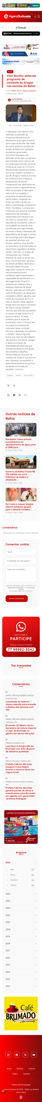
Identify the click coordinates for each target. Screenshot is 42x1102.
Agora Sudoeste (29, 91)
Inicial (9, 1068)
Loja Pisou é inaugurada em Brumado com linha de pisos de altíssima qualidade (20, 749)
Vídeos (15, 1074)
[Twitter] (25, 1055)
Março (22, 875)
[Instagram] (8, 1055)
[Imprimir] (14, 385)
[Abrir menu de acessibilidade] (3, 1091)
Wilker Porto (16, 91)
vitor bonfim (28, 375)
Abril (22, 870)
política (10, 375)
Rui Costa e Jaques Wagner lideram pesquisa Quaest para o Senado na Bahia (20, 507)
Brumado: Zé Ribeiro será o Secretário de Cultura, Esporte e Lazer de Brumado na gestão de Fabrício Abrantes (21, 729)
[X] (19, 395)
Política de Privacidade (15, 587)
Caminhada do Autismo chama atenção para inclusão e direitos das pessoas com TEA (21, 705)
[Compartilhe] (25, 395)
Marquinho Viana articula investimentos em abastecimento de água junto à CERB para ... (21, 443)
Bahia (10, 72)
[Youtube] (34, 1055)
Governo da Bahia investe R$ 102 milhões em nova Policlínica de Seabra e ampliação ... (20, 475)
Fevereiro (22, 880)
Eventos (31, 1068)
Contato (26, 1074)
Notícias (20, 1068)
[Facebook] (14, 395)
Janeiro (22, 885)
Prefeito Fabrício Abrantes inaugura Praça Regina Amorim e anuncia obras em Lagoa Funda (20, 768)
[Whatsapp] (8, 395)
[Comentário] (8, 385)
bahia (18, 375)
